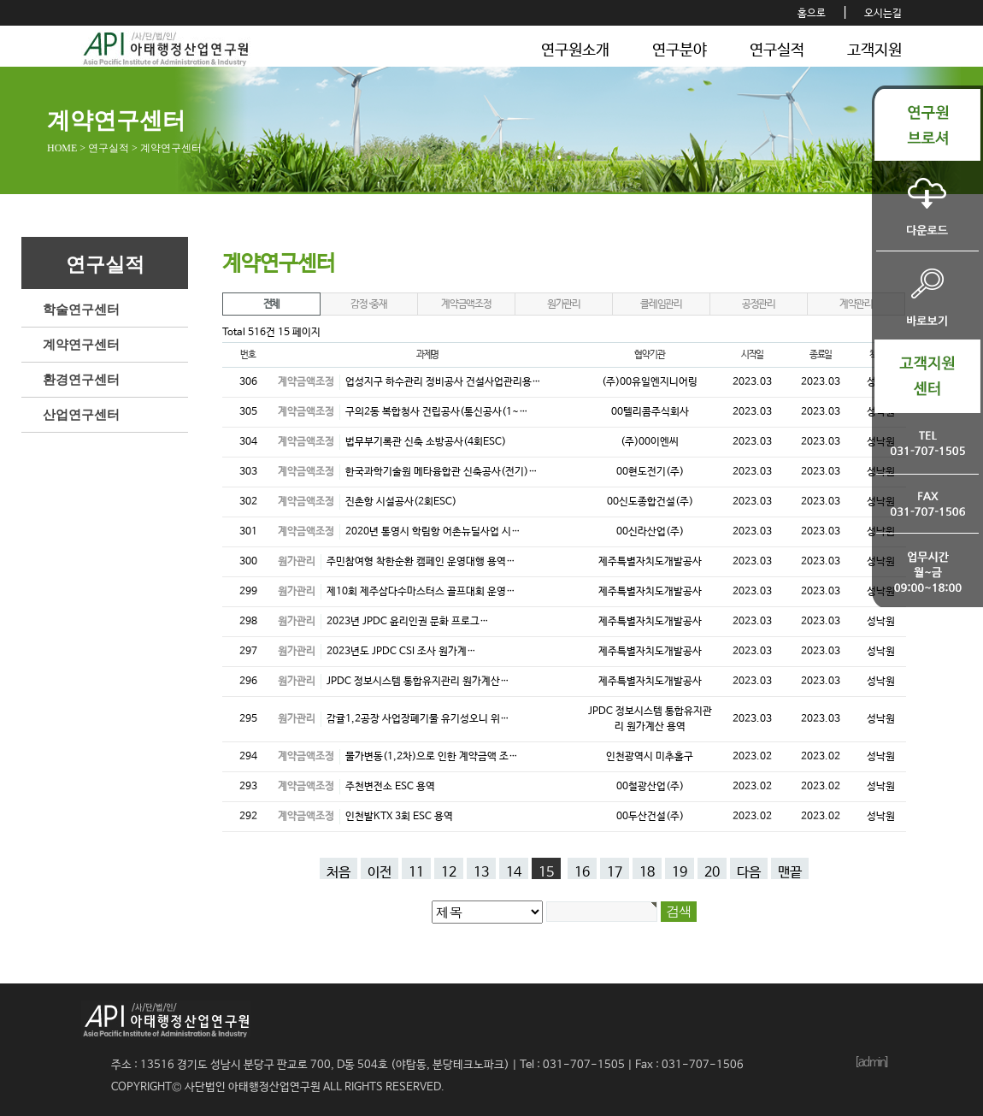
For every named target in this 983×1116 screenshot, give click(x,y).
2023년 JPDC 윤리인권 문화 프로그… (408, 622)
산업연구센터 (81, 415)
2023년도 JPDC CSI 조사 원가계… (401, 652)
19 (679, 872)
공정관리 (758, 304)
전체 (271, 304)
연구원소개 (575, 50)
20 (712, 872)
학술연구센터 (81, 309)
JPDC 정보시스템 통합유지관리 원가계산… (418, 682)
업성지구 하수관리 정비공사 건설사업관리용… (443, 382)
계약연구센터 (81, 344)
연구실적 (777, 50)
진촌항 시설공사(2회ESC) (400, 502)
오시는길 (883, 14)
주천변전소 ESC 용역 (390, 787)
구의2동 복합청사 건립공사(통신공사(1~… (436, 412)
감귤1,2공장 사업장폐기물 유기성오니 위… (418, 719)
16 (582, 872)
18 (647, 872)
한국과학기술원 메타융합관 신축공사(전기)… (441, 472)
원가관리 (563, 304)
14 (513, 872)
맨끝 (790, 872)
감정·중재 (368, 304)
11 (416, 872)
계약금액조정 (466, 304)
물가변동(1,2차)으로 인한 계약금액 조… (431, 757)
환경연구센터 (81, 380)
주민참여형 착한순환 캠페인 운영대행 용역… (421, 562)
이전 (379, 872)
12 (448, 872)
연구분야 (679, 50)
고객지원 (874, 50)
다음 (749, 872)
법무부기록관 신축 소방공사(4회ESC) (425, 442)
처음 (338, 872)
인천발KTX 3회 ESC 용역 (399, 817)
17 (614, 872)
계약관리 (856, 304)
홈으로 (812, 14)
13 (481, 872)
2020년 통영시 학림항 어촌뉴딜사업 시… (433, 532)
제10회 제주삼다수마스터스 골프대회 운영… (421, 592)
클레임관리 (661, 304)
